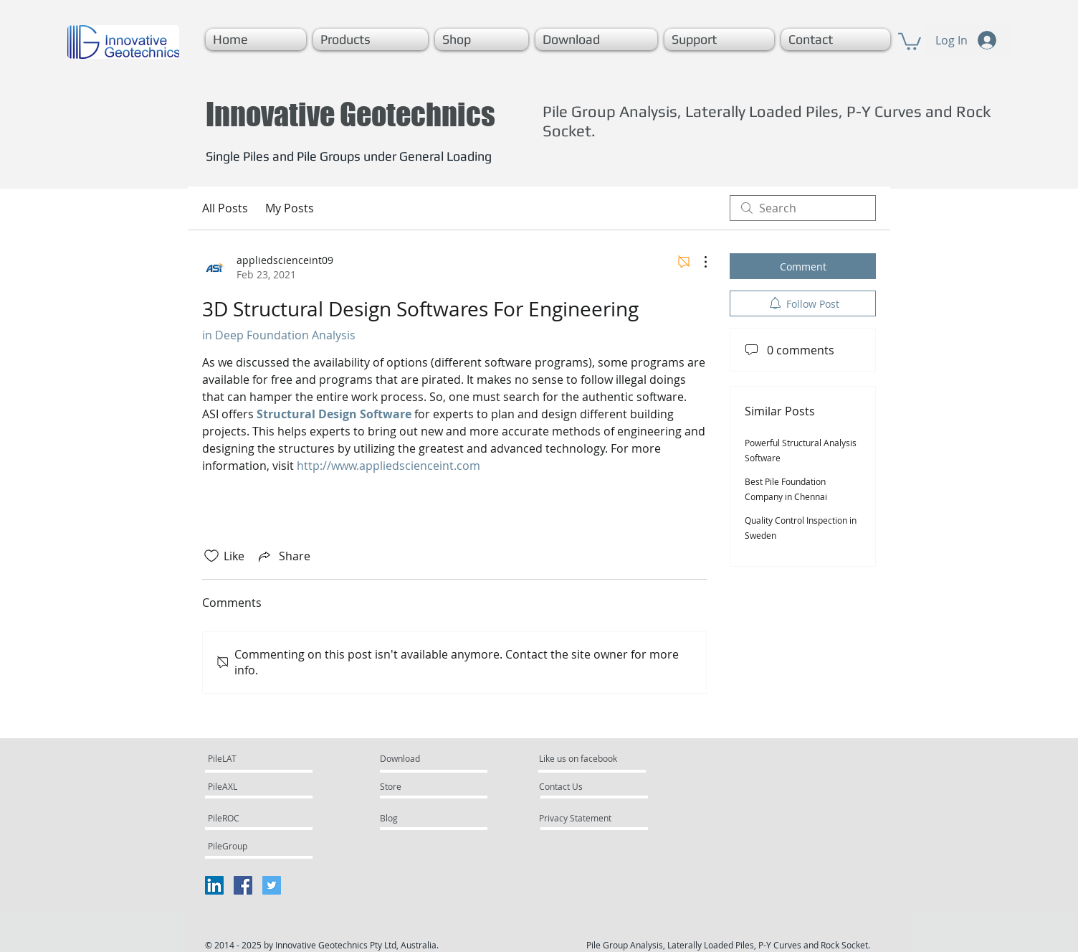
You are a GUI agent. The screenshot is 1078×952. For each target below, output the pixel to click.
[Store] (421, 787)
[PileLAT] (249, 759)
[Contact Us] (577, 787)
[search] (803, 208)
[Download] (414, 759)
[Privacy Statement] (590, 818)
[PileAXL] (249, 787)
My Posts (289, 208)
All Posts (225, 208)
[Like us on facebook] (582, 759)
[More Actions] (698, 261)
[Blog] (418, 818)
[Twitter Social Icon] (271, 885)
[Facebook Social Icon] (243, 885)
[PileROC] (246, 818)
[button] (370, 39)
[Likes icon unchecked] (211, 556)
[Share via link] (283, 556)
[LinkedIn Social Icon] (214, 885)
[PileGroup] (246, 846)
